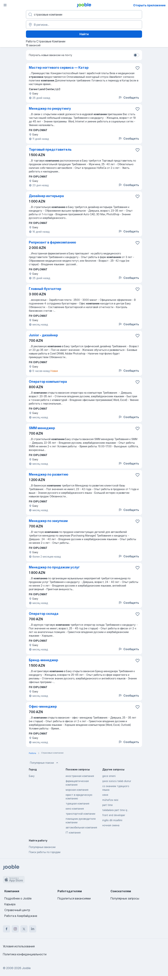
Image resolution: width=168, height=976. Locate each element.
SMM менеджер (42, 428)
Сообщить (128, 97)
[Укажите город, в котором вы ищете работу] (84, 24)
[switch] (136, 55)
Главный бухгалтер (45, 289)
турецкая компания (77, 803)
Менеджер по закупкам (48, 521)
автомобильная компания (81, 827)
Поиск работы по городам (44, 852)
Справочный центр (17, 910)
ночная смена (110, 825)
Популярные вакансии (42, 847)
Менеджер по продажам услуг (54, 567)
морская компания (77, 789)
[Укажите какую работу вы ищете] (84, 14)
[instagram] (15, 928)
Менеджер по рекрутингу (50, 108)
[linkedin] (32, 928)
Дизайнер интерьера (46, 196)
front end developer (113, 815)
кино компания (75, 808)
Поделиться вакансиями (74, 898)
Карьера (9, 904)
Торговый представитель (50, 149)
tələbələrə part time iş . (115, 810)
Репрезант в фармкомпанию (52, 242)
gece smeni (109, 775)
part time (107, 804)
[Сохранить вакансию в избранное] (137, 68)
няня (105, 794)
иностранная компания (80, 775)
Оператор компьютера (48, 381)
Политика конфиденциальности (24, 954)
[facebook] (6, 928)
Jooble (26, 968)
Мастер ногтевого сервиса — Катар (59, 67)
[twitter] (24, 928)
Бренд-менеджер (43, 660)
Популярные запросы (124, 898)
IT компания (73, 832)
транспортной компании (80, 813)
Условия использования (19, 946)
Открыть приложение (149, 5)
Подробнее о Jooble (18, 898)
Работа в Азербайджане (20, 916)
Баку (31, 775)
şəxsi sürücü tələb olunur (116, 781)
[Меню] (5, 5)
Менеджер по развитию (48, 474)
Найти (84, 34)
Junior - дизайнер (43, 335)
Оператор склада (43, 614)
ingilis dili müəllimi (112, 820)
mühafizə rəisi (110, 799)
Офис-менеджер (43, 706)
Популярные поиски (44, 763)
